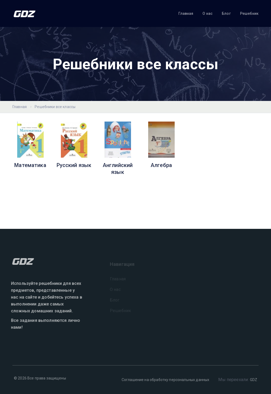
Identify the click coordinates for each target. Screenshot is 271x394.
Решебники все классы (55, 107)
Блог (226, 13)
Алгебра (161, 165)
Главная (185, 13)
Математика (30, 165)
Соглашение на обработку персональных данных (164, 380)
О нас (207, 13)
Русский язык (74, 165)
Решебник (249, 13)
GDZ (252, 380)
